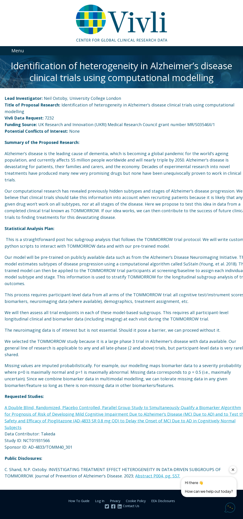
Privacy (115, 501)
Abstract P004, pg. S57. (157, 476)
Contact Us (131, 506)
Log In (99, 501)
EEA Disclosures (163, 501)
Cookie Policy (136, 501)
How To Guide (79, 501)
